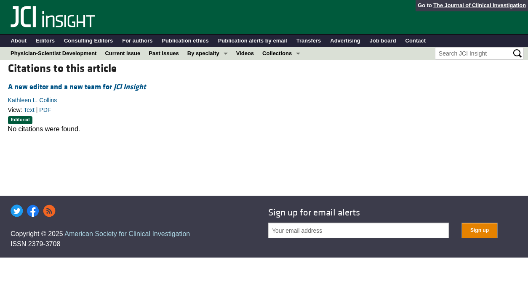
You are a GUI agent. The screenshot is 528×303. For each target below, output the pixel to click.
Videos (245, 53)
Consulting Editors (88, 40)
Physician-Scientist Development (53, 53)
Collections (277, 53)
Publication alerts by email (252, 40)
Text (29, 109)
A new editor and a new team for (77, 87)
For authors (137, 40)
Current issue (122, 53)
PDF (45, 109)
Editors (45, 40)
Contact (415, 40)
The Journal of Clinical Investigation (479, 5)
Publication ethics (185, 40)
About (19, 40)
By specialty (203, 53)
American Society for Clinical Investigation (127, 233)
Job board (383, 40)
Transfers (308, 40)
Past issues (164, 53)
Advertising (345, 40)
